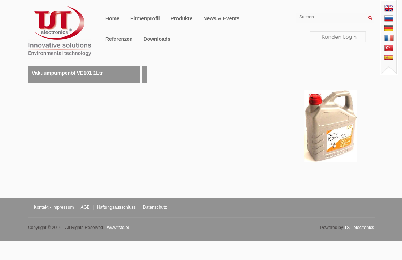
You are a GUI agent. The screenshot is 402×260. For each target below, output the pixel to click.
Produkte (182, 18)
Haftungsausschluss (116, 207)
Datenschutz (155, 207)
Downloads (156, 39)
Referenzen (118, 39)
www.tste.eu (119, 227)
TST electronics (359, 227)
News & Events (221, 18)
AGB (85, 207)
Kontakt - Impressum (54, 207)
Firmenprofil (145, 18)
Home (112, 18)
